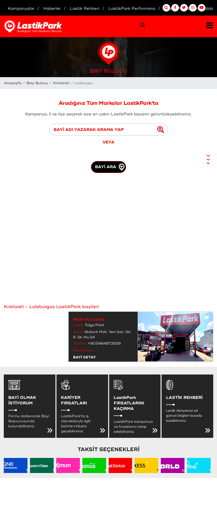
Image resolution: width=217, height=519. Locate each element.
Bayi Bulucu (37, 83)
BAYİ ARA (110, 167)
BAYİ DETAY (84, 357)
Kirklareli (61, 83)
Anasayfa (12, 83)
